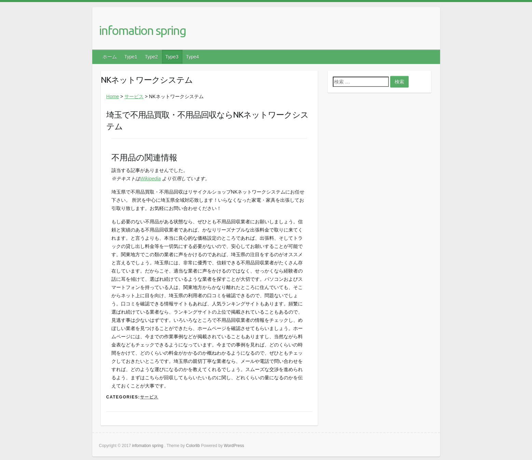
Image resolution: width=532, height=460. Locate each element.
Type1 (130, 57)
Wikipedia (150, 178)
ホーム (110, 57)
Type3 (171, 57)
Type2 (151, 57)
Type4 (192, 57)
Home (112, 96)
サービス (134, 96)
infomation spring (142, 30)
